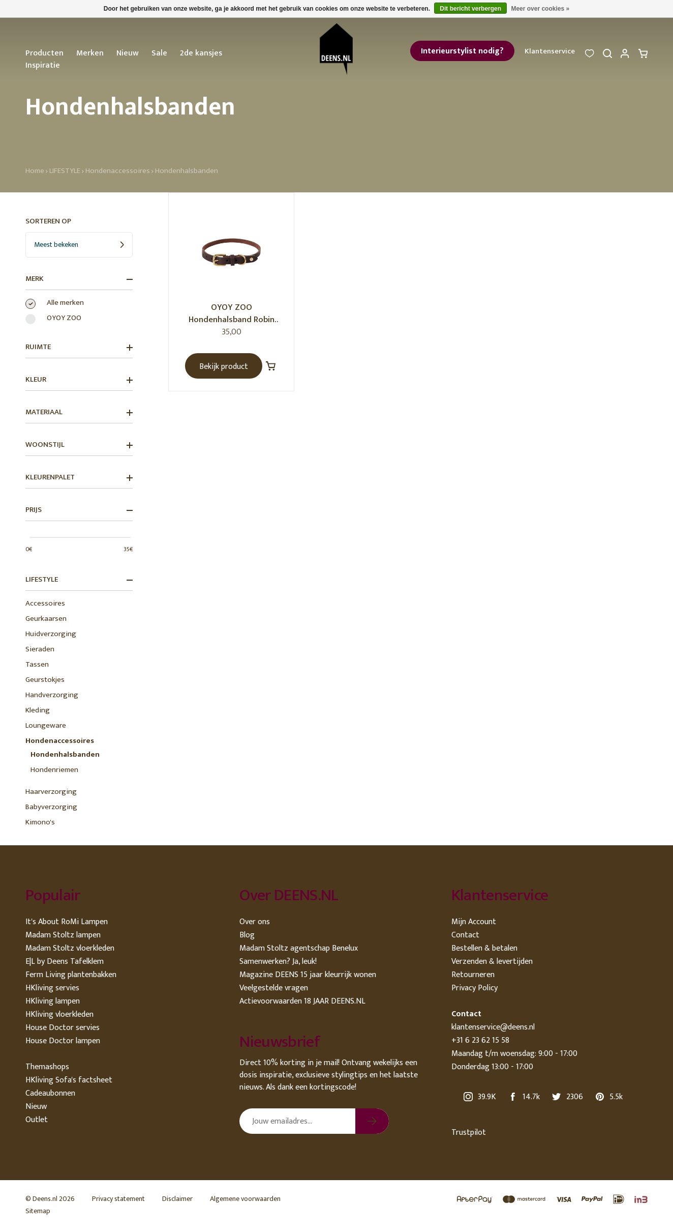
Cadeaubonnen (50, 1093)
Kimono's (40, 822)
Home (34, 170)
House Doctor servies (62, 1028)
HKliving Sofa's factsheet (68, 1080)
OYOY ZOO (64, 318)
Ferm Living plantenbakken (70, 975)
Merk (79, 279)
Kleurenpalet (79, 477)
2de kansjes (201, 53)
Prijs (79, 510)
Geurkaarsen (46, 618)
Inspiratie (42, 65)
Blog (247, 935)
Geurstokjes (45, 679)
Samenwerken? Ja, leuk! (278, 961)
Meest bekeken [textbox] (56, 244)
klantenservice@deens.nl (493, 1027)
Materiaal (79, 412)
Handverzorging (51, 695)
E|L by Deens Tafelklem (64, 961)
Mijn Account (473, 922)
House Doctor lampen (62, 1041)
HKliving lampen (52, 1001)
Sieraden (39, 649)
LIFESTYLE (64, 170)
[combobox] (79, 245)
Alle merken (65, 303)
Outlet (36, 1120)
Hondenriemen (54, 769)
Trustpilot (468, 1132)
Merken (90, 53)
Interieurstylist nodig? (462, 51)
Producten (44, 53)
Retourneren (473, 975)
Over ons (254, 922)
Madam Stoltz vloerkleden (69, 948)
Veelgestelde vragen (273, 988)
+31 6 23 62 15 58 (480, 1040)
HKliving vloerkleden (59, 1014)
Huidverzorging (50, 633)
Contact (465, 935)
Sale (159, 53)
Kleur (79, 380)
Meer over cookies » (540, 8)
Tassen (37, 664)
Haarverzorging (51, 791)
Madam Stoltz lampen (63, 935)
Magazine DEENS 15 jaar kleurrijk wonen (307, 975)
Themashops (47, 1067)
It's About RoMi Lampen (66, 922)
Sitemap (37, 1211)
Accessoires (45, 603)
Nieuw (127, 53)
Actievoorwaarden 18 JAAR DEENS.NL (302, 1001)
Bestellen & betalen (484, 948)
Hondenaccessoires (117, 170)
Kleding (37, 710)
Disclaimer (177, 1199)
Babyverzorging (51, 806)
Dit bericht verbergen (470, 8)
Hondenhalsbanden (186, 170)
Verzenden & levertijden (492, 961)
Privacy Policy (474, 988)
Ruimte (79, 347)
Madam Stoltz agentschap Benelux (298, 948)
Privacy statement (118, 1199)
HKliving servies (52, 988)
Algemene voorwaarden (245, 1199)
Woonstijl (79, 445)
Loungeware (45, 725)
